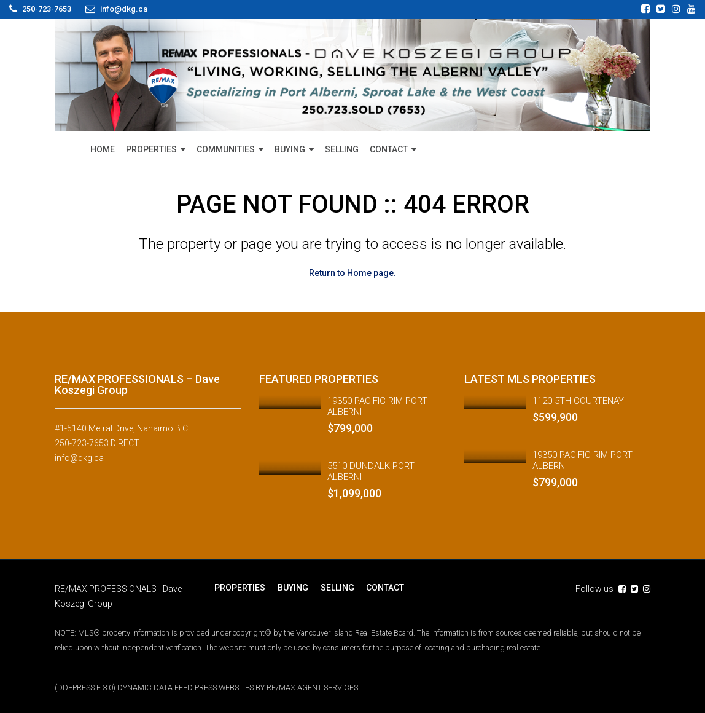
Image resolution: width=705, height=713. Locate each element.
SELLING (342, 149)
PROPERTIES (151, 149)
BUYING (290, 149)
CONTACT (389, 149)
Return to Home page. (352, 273)
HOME (102, 149)
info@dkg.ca (79, 457)
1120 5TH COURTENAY (578, 400)
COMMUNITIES (226, 149)
